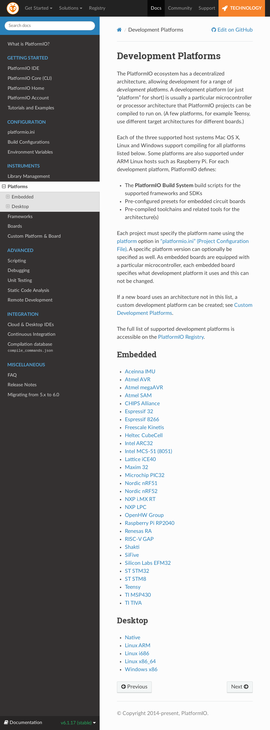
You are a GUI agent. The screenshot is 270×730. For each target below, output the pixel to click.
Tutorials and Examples (31, 107)
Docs (156, 8)
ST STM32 (137, 571)
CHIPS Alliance (142, 403)
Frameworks (20, 216)
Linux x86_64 (140, 661)
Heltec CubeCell (144, 435)
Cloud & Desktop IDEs (31, 324)
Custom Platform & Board (34, 236)
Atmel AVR (137, 379)
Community (180, 8)
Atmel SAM (138, 395)
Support (207, 8)
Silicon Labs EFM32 (148, 563)
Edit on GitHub (234, 30)
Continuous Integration (31, 334)
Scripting (17, 260)
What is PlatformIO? (28, 44)
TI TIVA (133, 603)
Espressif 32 (139, 411)
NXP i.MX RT (140, 499)
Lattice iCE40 (140, 459)
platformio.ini (21, 132)
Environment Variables (30, 152)
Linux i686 (137, 653)
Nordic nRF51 (141, 483)
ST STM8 (135, 579)
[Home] (119, 30)
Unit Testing (20, 280)
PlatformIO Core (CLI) (30, 78)
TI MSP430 (138, 595)
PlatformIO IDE (23, 68)
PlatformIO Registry (181, 337)
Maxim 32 (136, 467)
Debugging (19, 270)
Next (239, 686)
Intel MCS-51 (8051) (148, 451)
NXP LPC (135, 507)
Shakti (132, 547)
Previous (134, 686)
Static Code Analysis (28, 290)
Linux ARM (137, 645)
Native (132, 637)
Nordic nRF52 (141, 491)
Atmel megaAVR (144, 387)
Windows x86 (141, 669)
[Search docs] (49, 26)
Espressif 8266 (142, 419)
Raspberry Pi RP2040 (149, 523)
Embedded (20, 197)
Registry (97, 8)
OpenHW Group (144, 515)
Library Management (29, 176)
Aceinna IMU (140, 371)
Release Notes (22, 384)
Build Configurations (28, 142)
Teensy (132, 587)
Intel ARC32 (139, 443)
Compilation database (30, 347)
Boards (15, 226)
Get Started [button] (38, 8)
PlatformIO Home (26, 88)
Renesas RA (138, 531)
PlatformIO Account (28, 97)
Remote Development (30, 300)
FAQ (12, 375)
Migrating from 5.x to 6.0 (33, 394)
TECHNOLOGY (242, 8)
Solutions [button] (70, 8)
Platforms (15, 187)
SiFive (132, 555)
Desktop (17, 207)
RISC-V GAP (139, 539)
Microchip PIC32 (144, 475)
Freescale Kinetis (144, 427)
